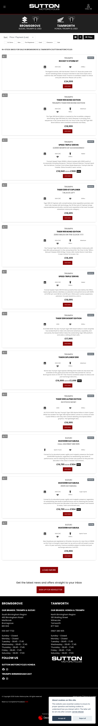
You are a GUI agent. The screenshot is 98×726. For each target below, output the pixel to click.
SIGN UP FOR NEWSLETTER (50, 589)
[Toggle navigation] (4, 7)
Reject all (82, 718)
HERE (26, 702)
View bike (67, 86)
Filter (89, 37)
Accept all (61, 718)
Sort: (6, 37)
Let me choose (78, 712)
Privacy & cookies (90, 696)
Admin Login (77, 696)
